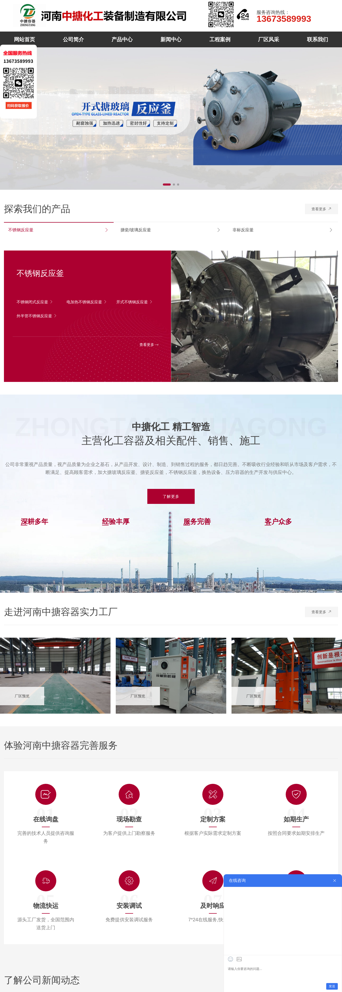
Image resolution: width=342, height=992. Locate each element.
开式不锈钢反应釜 (135, 302)
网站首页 (24, 39)
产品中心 (122, 39)
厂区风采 (268, 39)
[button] (167, 184)
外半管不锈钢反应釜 (35, 318)
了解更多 (171, 496)
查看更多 (322, 207)
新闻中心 (171, 39)
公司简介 (73, 39)
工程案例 (219, 39)
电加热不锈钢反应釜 (85, 304)
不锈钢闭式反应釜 (36, 302)
